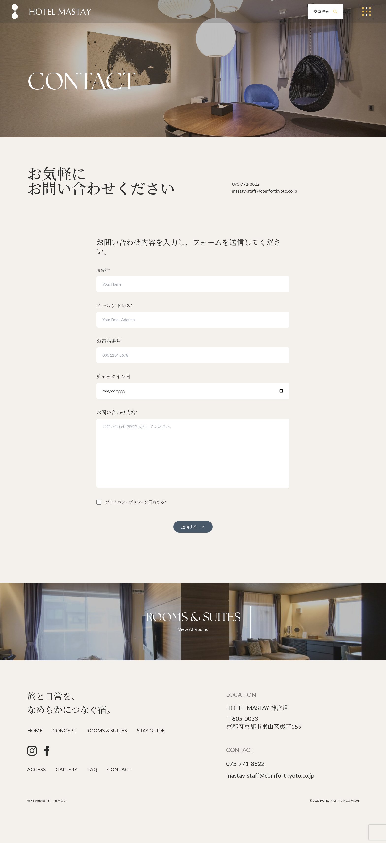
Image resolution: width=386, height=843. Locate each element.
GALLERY (66, 769)
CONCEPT (64, 730)
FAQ (92, 769)
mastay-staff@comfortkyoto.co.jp (270, 775)
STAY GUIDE (151, 730)
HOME (35, 730)
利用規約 (60, 801)
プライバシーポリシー (125, 502)
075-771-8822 (245, 763)
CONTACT (119, 769)
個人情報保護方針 (39, 801)
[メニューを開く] (366, 11)
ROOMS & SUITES (106, 730)
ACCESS (36, 769)
